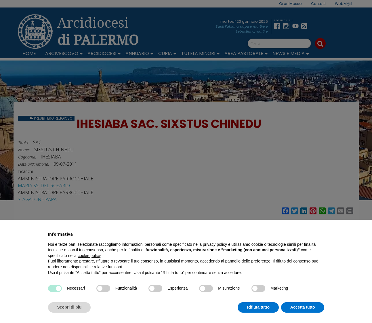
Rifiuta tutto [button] (258, 307)
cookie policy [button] (89, 255)
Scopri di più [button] (69, 307)
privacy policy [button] (215, 244)
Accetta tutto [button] (302, 307)
